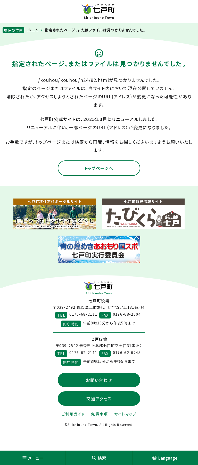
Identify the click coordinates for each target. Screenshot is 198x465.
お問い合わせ (99, 380)
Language (165, 458)
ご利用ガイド (73, 414)
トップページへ (99, 168)
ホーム (33, 29)
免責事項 (99, 414)
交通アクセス (98, 398)
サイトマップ (125, 414)
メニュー (32, 458)
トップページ (48, 142)
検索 (79, 142)
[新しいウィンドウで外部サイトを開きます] (54, 214)
